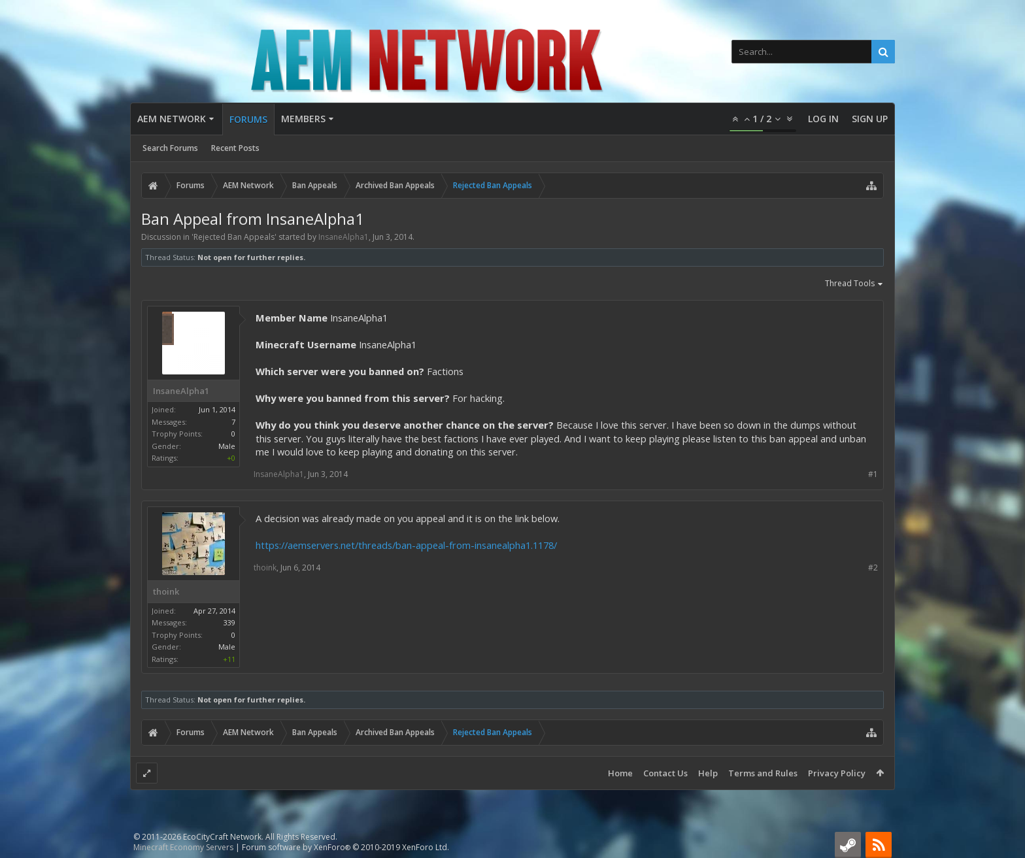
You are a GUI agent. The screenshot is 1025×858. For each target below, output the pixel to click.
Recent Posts (235, 148)
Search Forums (170, 148)
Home (620, 773)
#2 (873, 567)
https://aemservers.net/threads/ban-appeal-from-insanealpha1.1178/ (406, 545)
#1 (873, 474)
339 (229, 622)
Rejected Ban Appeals (234, 236)
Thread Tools (854, 284)
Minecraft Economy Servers (183, 847)
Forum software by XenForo (345, 847)
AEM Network (171, 118)
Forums (248, 119)
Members (303, 118)
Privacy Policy (836, 773)
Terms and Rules (763, 773)
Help (708, 773)
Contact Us (665, 773)
